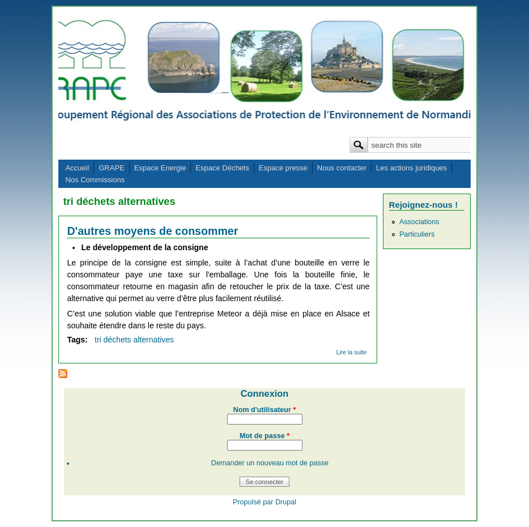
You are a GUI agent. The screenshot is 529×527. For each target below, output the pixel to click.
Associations (419, 222)
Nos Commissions (95, 179)
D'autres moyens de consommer (152, 231)
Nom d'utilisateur (264, 410)
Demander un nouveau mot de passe (270, 463)
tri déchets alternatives (134, 339)
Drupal (285, 502)
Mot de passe (264, 436)
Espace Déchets (222, 168)
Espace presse (283, 168)
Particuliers (416, 234)
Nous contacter (341, 168)
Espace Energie (160, 168)
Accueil (77, 168)
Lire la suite (351, 352)
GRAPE (112, 168)
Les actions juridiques (411, 168)
